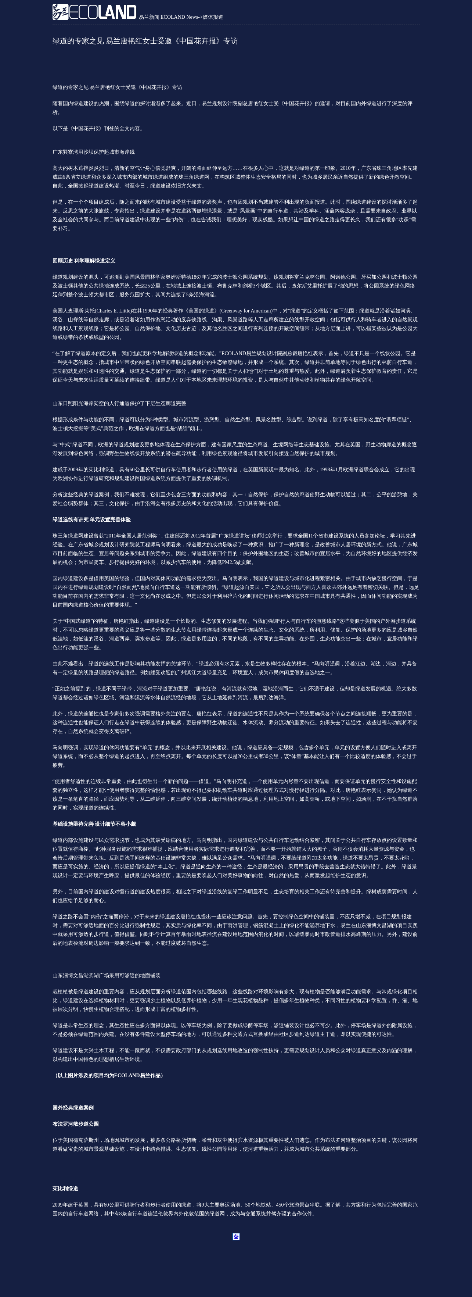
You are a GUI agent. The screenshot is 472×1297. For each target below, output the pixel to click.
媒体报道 (213, 17)
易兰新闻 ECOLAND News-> (171, 17)
